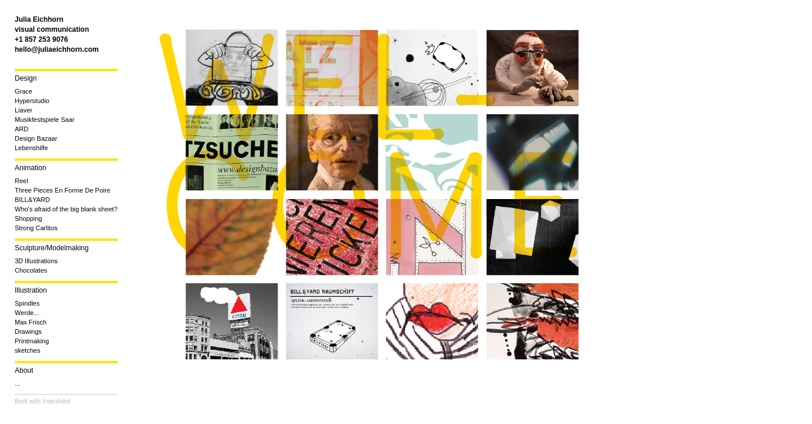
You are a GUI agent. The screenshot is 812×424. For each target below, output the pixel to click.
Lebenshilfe (31, 147)
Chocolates (31, 270)
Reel (21, 180)
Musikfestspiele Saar (45, 119)
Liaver (23, 110)
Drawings (28, 331)
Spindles (27, 303)
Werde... (27, 312)
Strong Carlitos (36, 227)
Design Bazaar (36, 138)
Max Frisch (31, 322)
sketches (27, 350)
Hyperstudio (32, 100)
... (17, 383)
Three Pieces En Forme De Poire (62, 190)
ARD (21, 128)
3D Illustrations (36, 260)
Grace (23, 91)
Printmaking (32, 340)
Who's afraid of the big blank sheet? (66, 209)
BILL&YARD (32, 199)
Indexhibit (56, 401)
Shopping (28, 218)
